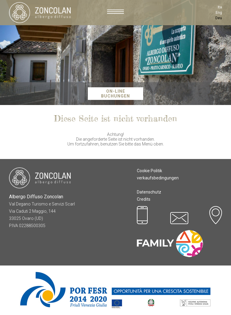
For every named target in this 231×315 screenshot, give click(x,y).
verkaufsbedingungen (158, 178)
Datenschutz (149, 192)
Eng (219, 12)
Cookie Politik (149, 170)
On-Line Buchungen (115, 93)
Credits (143, 199)
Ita (220, 7)
